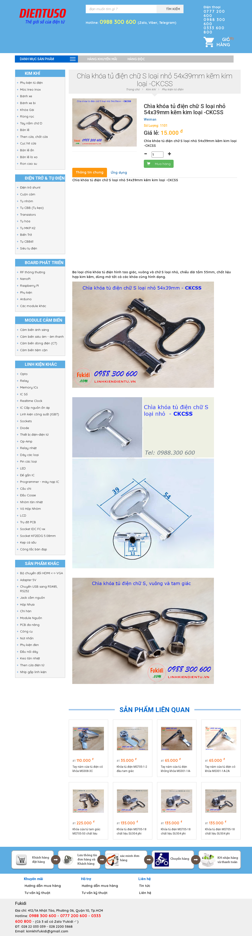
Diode (24, 428)
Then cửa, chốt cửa (34, 137)
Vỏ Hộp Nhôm (30, 508)
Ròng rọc (27, 116)
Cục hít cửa (28, 143)
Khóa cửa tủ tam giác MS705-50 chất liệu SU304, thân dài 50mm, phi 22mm (88, 832)
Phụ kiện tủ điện (31, 82)
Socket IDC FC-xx (32, 529)
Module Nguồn (31, 618)
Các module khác (33, 306)
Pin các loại (28, 461)
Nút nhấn (27, 638)
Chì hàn (25, 611)
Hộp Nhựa (27, 604)
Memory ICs (29, 387)
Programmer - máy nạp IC (39, 482)
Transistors (28, 214)
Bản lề (24, 130)
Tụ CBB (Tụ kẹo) (32, 208)
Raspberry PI (29, 285)
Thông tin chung (89, 172)
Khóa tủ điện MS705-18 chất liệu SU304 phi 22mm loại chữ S (131, 832)
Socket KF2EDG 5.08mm (38, 536)
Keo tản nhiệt (30, 658)
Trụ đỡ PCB (28, 522)
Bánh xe (26, 96)
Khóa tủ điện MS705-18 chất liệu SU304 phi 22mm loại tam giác (176, 832)
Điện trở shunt (30, 187)
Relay (24, 381)
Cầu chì (25, 488)
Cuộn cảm (27, 194)
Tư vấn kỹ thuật (37, 893)
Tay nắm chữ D (31, 123)
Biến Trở (26, 234)
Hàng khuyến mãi (102, 59)
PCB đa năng (29, 625)
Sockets (26, 421)
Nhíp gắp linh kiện (33, 672)
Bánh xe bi (28, 103)
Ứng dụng (119, 172)
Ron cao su (28, 163)
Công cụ (26, 631)
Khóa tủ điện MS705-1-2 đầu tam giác (132, 769)
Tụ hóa (25, 221)
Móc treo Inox (30, 89)
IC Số (24, 394)
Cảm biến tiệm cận (33, 350)
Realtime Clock (31, 401)
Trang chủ (133, 89)
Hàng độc (136, 59)
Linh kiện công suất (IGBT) (39, 414)
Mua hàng (159, 164)
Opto (24, 374)
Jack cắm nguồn (32, 597)
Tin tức (144, 886)
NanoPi (25, 279)
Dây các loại (29, 455)
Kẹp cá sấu (28, 542)
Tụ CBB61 (26, 241)
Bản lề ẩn (27, 150)
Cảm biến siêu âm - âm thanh (42, 336)
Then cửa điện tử (32, 665)
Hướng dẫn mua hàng (43, 886)
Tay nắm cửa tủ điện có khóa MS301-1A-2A (220, 769)
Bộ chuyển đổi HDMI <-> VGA (41, 573)
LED (23, 468)
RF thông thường (32, 272)
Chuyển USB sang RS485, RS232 (39, 589)
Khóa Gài (27, 110)
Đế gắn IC (27, 475)
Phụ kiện (26, 292)
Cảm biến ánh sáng (34, 330)
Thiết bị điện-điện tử (34, 434)
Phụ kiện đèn (29, 645)
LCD (23, 515)
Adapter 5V (28, 580)
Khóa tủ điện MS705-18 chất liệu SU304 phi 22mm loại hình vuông (220, 832)
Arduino (26, 299)
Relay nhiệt (28, 448)
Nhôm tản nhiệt (31, 502)
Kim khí (151, 89)
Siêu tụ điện (28, 248)
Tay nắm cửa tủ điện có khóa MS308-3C (88, 769)
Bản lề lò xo (29, 157)
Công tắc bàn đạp (33, 549)
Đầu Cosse (28, 495)
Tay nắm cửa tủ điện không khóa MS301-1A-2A (176, 769)
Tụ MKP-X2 (27, 228)
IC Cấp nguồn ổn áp (35, 407)
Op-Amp (26, 441)
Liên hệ (145, 893)
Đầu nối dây (29, 652)
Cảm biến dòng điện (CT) (38, 343)
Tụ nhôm (26, 201)
